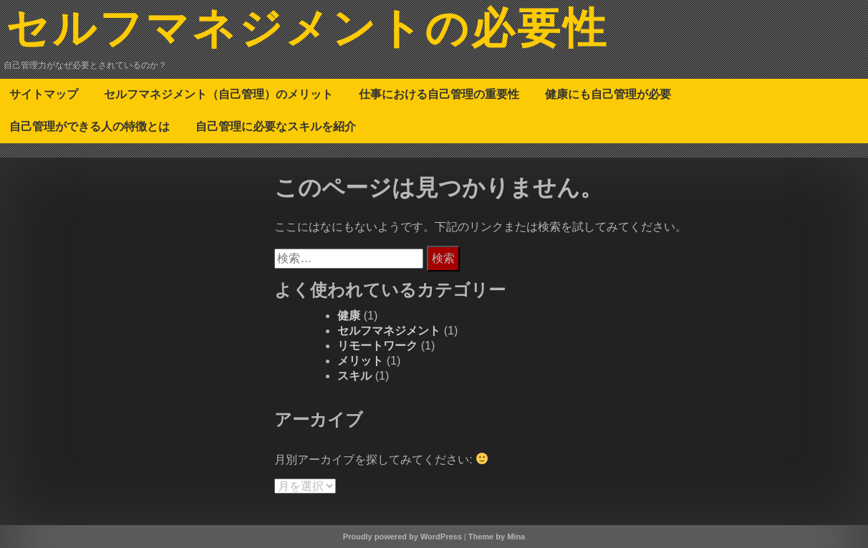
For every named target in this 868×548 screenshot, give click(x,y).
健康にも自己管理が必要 (608, 94)
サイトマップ (43, 94)
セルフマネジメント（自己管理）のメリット (218, 94)
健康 (348, 315)
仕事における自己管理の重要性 (439, 94)
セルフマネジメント (388, 331)
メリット (360, 361)
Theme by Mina (496, 536)
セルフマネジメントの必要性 (307, 30)
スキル (354, 376)
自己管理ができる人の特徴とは (89, 126)
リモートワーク (377, 346)
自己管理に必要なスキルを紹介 (276, 126)
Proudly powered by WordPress (402, 536)
